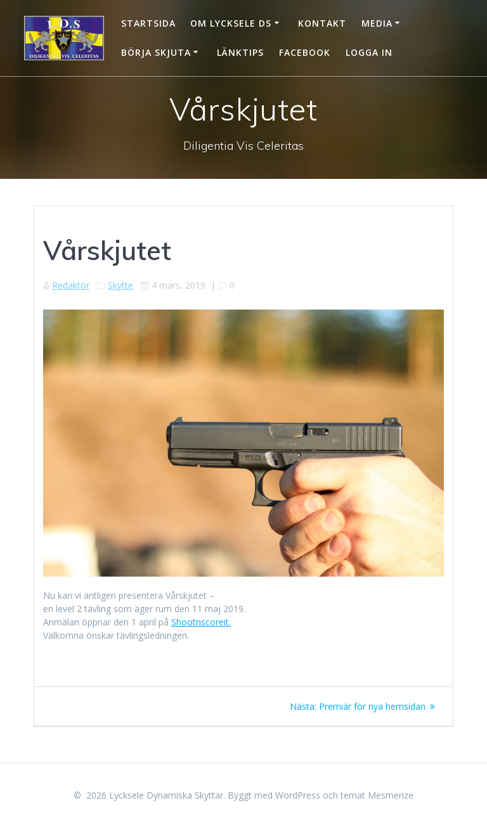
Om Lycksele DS (230, 23)
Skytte (120, 285)
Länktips (240, 52)
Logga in (369, 52)
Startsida (148, 23)
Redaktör (70, 285)
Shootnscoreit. (201, 622)
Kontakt (322, 23)
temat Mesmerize (377, 795)
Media (377, 23)
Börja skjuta (156, 52)
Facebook (304, 52)
